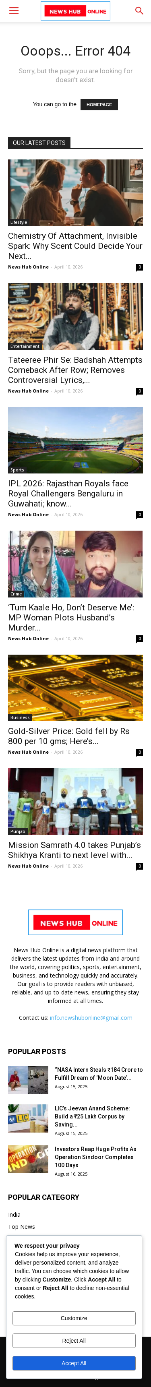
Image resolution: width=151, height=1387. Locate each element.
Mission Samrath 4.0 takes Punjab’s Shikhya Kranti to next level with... (74, 850)
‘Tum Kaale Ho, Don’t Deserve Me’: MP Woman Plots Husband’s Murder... (71, 618)
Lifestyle (18, 222)
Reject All (74, 1340)
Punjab (17, 831)
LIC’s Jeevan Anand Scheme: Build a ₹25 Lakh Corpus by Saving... (92, 1116)
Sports (17, 470)
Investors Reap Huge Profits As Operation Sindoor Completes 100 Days (96, 1157)
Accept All (74, 1363)
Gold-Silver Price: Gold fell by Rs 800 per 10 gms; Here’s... (69, 736)
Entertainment (24, 346)
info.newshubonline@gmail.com (91, 1017)
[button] (139, 11)
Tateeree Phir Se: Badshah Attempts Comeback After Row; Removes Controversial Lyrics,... (75, 370)
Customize (74, 1318)
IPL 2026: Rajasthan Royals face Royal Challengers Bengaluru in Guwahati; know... (68, 493)
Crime (16, 594)
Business (20, 717)
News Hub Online (28, 267)
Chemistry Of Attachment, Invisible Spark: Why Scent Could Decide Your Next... (75, 246)
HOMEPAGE (99, 104)
